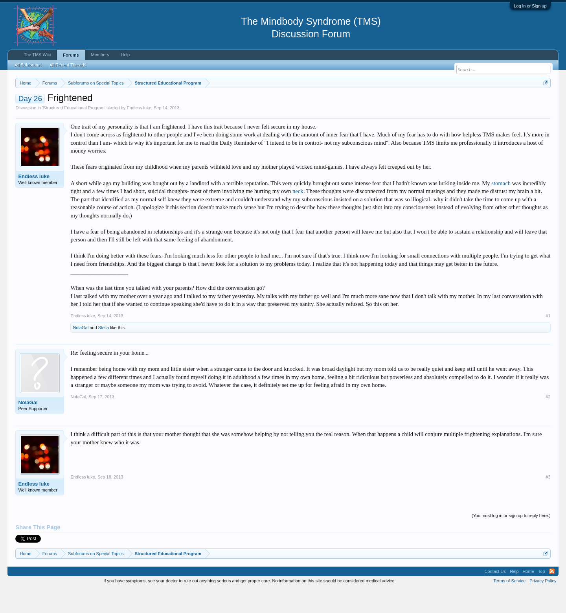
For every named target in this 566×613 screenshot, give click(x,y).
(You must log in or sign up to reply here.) (511, 539)
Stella (103, 351)
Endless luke (139, 131)
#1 (548, 339)
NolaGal (80, 351)
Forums (71, 55)
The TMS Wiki (37, 54)
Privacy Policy (542, 604)
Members (100, 54)
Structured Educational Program (74, 131)
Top (541, 595)
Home (528, 595)
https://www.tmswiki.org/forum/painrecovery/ (375, 102)
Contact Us (494, 595)
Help (125, 54)
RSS (552, 595)
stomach (501, 207)
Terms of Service (509, 604)
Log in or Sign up (530, 6)
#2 (548, 420)
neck (297, 215)
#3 (548, 500)
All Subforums (28, 65)
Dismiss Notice (544, 101)
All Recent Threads (68, 65)
